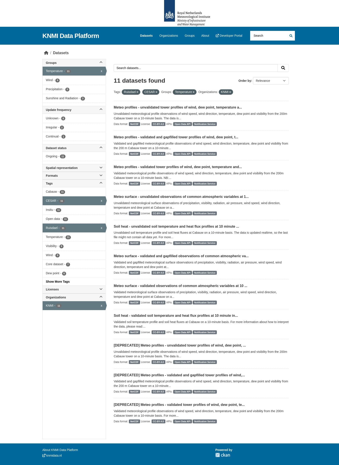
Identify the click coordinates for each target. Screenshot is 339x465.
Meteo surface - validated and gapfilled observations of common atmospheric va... (181, 256)
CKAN (222, 455)
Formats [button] (74, 176)
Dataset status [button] (74, 148)
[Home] (46, 53)
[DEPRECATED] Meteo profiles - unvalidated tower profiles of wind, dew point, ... (180, 345)
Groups (190, 35)
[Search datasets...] (272, 36)
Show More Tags (58, 281)
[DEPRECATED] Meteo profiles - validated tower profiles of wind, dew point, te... (179, 405)
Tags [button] (74, 183)
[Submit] (290, 35)
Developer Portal (229, 35)
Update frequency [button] (74, 110)
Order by (244, 80)
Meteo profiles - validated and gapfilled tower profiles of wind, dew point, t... (176, 137)
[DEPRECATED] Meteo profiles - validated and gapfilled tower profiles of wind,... (179, 375)
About (205, 35)
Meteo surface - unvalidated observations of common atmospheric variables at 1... (181, 197)
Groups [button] (74, 63)
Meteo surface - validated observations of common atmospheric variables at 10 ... (180, 286)
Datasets (146, 35)
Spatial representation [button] (74, 168)
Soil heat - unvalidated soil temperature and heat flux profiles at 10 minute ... (176, 226)
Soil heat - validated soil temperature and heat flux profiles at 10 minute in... (176, 315)
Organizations (168, 35)
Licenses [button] (74, 289)
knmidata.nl (52, 455)
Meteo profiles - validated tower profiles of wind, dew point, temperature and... (178, 167)
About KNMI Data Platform (60, 450)
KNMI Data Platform (70, 35)
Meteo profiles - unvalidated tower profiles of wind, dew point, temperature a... (178, 107)
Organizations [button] (74, 297)
